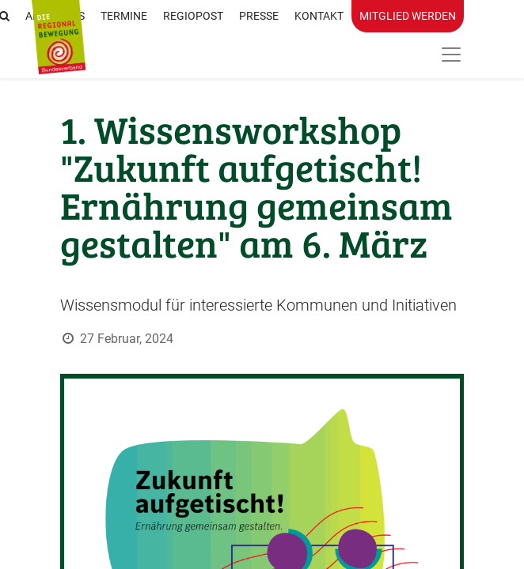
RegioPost (193, 15)
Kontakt (319, 15)
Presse (259, 15)
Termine (124, 15)
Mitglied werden (407, 15)
